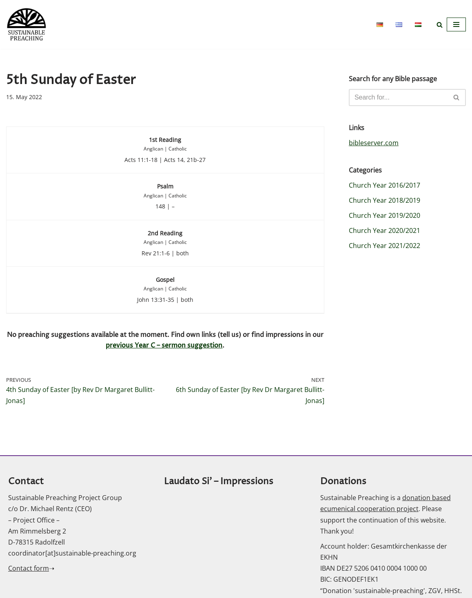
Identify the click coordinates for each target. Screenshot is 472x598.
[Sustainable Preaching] (26, 24)
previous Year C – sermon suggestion (164, 346)
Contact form (28, 569)
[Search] (440, 25)
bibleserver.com (374, 142)
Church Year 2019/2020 (384, 215)
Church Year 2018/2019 (384, 200)
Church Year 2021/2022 (384, 245)
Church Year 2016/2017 (384, 185)
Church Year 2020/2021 (384, 230)
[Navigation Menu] (456, 24)
